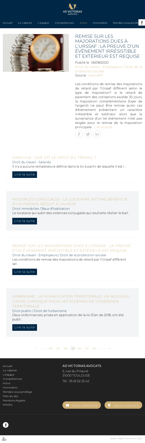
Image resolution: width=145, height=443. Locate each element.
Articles (7, 404)
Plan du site (10, 396)
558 (66, 348)
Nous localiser (126, 405)
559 (73, 348)
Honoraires (100, 22)
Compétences (64, 22)
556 (50, 348)
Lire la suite (103, 127)
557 (58, 348)
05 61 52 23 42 (79, 381)
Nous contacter (84, 405)
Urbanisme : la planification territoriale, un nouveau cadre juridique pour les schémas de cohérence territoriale (71, 301)
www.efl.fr (95, 75)
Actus (83, 22)
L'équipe (43, 22)
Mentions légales (14, 400)
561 (87, 348)
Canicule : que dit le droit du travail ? (54, 158)
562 (94, 348)
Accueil (7, 22)
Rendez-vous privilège (127, 22)
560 (79, 348)
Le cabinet (25, 22)
